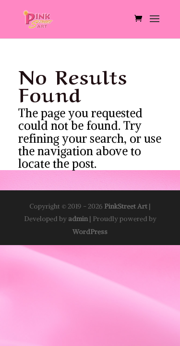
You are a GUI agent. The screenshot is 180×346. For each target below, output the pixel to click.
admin (78, 218)
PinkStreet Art (125, 206)
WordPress (90, 231)
